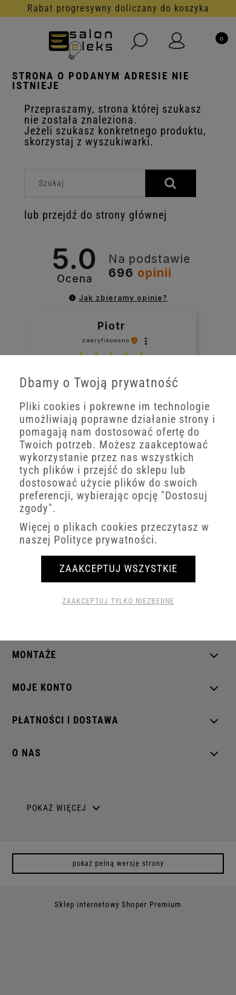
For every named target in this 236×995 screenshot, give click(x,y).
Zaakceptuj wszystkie (118, 568)
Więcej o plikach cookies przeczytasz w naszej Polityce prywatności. (114, 533)
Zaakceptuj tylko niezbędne (118, 601)
